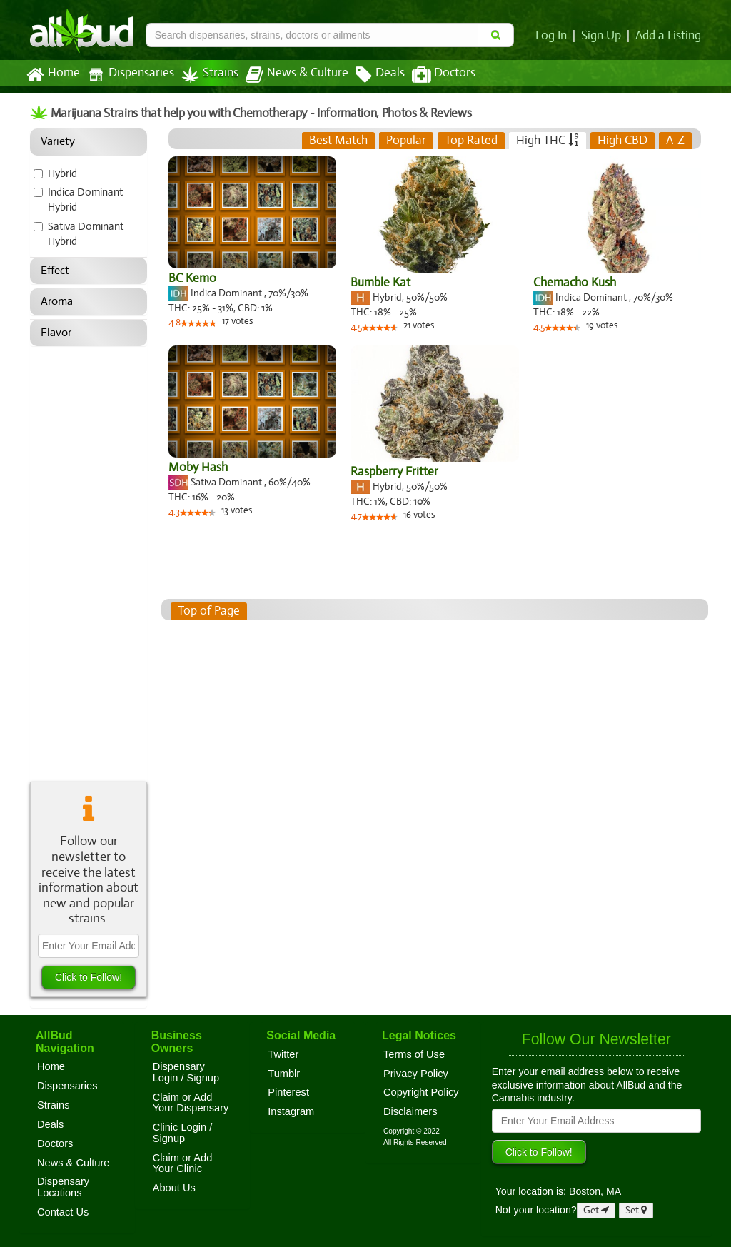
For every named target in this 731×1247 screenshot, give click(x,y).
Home (52, 75)
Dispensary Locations (63, 1187)
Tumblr (284, 1073)
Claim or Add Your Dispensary (191, 1102)
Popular (407, 140)
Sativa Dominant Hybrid (86, 234)
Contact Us (63, 1212)
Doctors (431, 75)
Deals (369, 75)
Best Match (339, 140)
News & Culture (289, 75)
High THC (547, 140)
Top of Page (208, 611)
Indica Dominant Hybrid (85, 199)
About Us (174, 1187)
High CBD (622, 140)
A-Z (675, 140)
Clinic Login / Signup (183, 1132)
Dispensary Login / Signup (186, 1072)
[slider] (199, 324)
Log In (554, 36)
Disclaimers (410, 1111)
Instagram (291, 1111)
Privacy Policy (415, 1073)
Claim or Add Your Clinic (183, 1163)
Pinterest (288, 1092)
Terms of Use (414, 1054)
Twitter (283, 1054)
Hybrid (63, 173)
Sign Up (603, 36)
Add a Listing (669, 36)
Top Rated (471, 140)
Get (596, 1210)
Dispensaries (128, 75)
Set (636, 1210)
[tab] (339, 140)
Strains (205, 75)
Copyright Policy (421, 1092)
